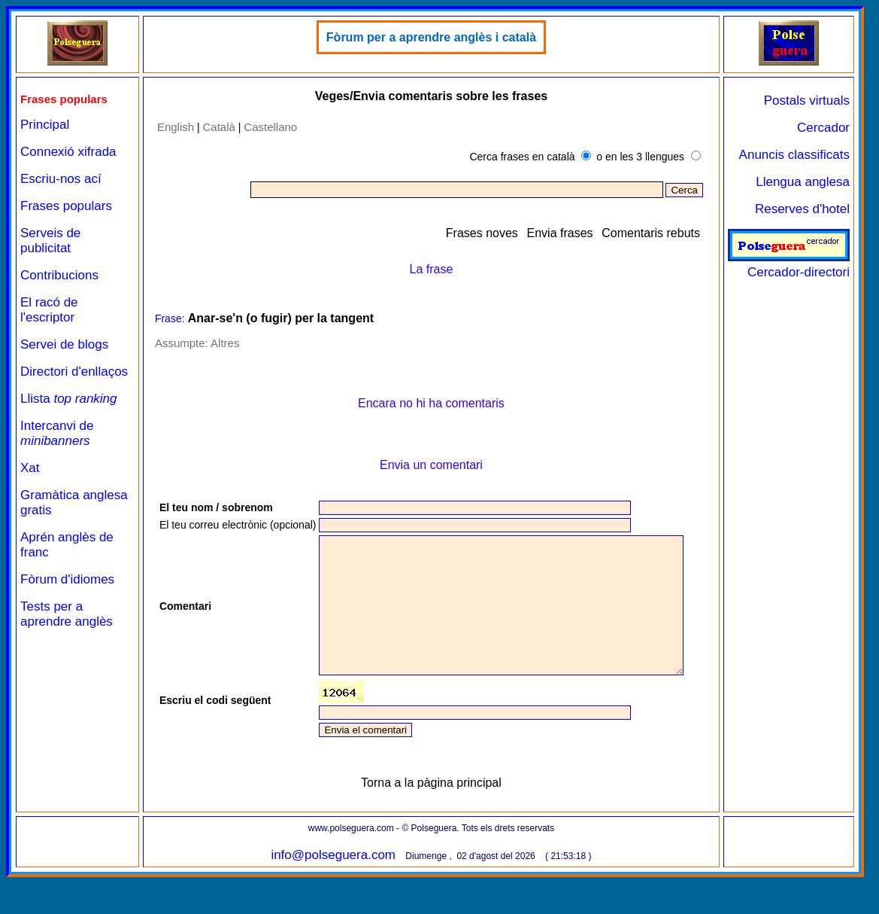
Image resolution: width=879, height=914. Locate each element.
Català (218, 126)
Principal (44, 124)
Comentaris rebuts (651, 233)
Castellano (270, 126)
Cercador (823, 127)
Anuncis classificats (794, 155)
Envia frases (560, 233)
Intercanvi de (56, 433)
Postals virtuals (807, 100)
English (174, 126)
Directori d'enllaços (74, 371)
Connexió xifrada (68, 152)
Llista (68, 398)
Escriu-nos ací (61, 179)
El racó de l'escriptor (49, 309)
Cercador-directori (789, 264)
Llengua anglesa (803, 182)
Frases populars (66, 206)
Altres (224, 343)
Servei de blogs (64, 344)
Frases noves (482, 233)
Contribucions (59, 275)
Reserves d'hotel (802, 209)
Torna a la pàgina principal (431, 819)
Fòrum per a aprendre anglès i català (430, 37)
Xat (30, 468)
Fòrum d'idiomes (67, 579)
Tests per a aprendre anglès (66, 614)
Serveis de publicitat (50, 240)
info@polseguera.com (333, 892)
